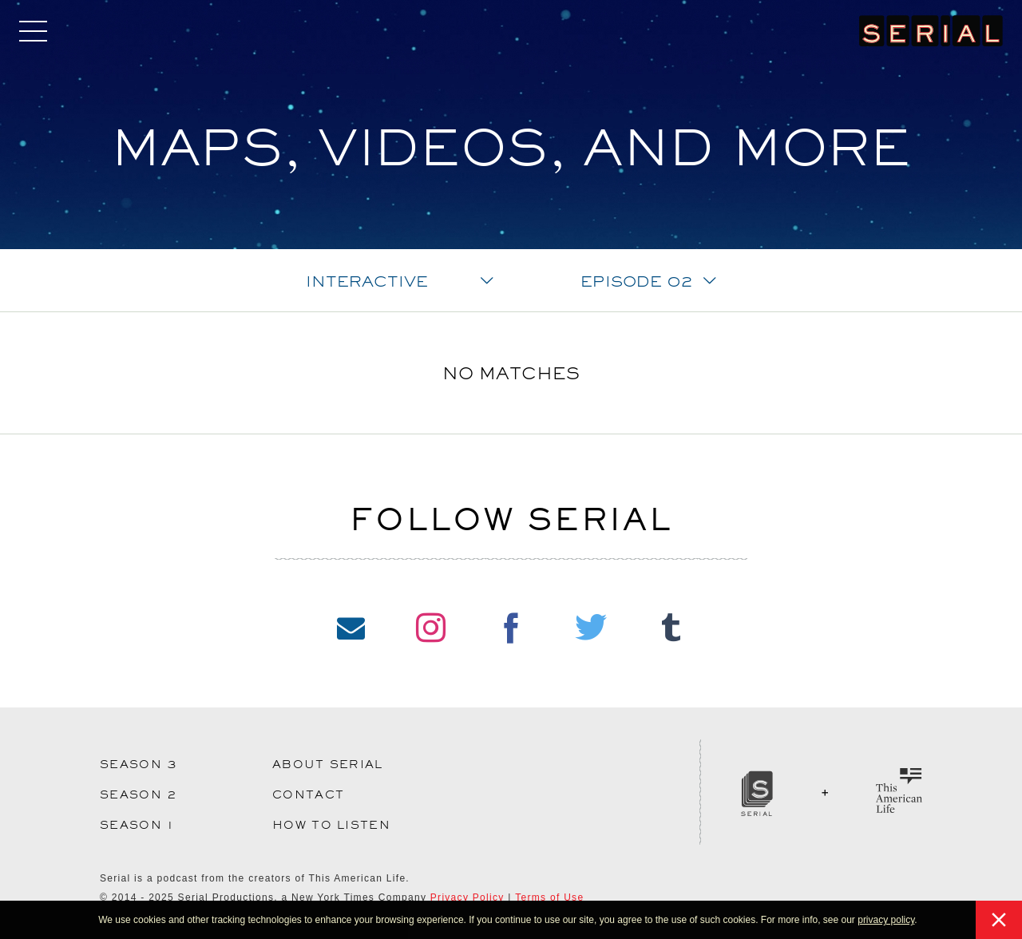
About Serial (327, 764)
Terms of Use (549, 897)
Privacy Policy (467, 897)
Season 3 (138, 764)
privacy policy (886, 919)
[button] (922, 921)
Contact (308, 794)
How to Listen (331, 824)
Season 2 (138, 794)
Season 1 (137, 824)
